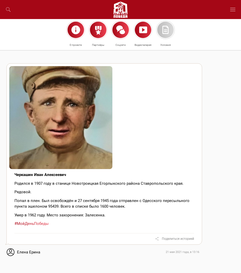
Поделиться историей (178, 239)
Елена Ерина (28, 252)
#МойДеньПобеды (31, 223)
